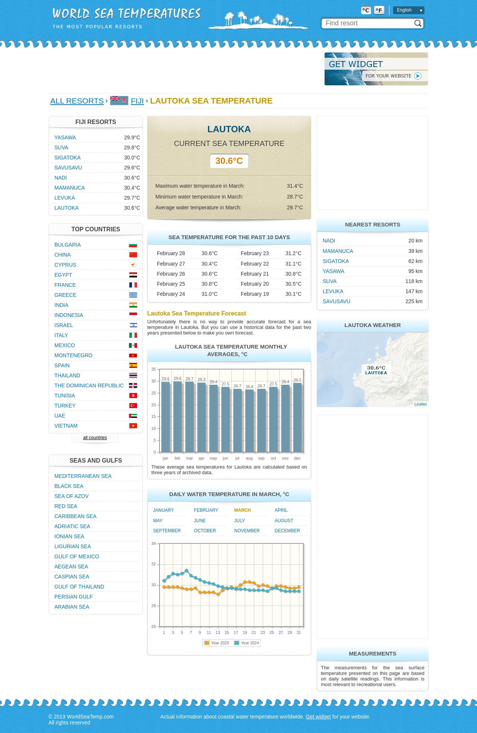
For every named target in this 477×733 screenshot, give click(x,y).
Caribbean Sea (75, 516)
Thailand (67, 375)
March (242, 510)
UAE (59, 416)
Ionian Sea (69, 536)
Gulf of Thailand (79, 587)
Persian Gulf (73, 597)
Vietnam (66, 426)
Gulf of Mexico (76, 556)
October (205, 530)
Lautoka (66, 208)
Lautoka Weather (372, 325)
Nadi (329, 241)
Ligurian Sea (72, 546)
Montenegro (73, 355)
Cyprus (65, 265)
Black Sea (68, 486)
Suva (330, 281)
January (163, 510)
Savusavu (336, 301)
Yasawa (333, 271)
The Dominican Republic (89, 385)
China (62, 255)
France (65, 285)
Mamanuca (338, 251)
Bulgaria (67, 245)
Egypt (63, 275)
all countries (95, 437)
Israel (63, 325)
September (167, 530)
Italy (61, 335)
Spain (62, 365)
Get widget (318, 717)
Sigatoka (336, 261)
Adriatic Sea (72, 526)
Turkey (65, 406)
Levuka (333, 291)
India (61, 305)
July (239, 520)
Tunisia (64, 396)
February (206, 510)
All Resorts (77, 100)
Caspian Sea (71, 577)
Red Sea (65, 506)
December (287, 530)
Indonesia (68, 315)
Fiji (137, 100)
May (157, 520)
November (247, 530)
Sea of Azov (71, 496)
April (281, 510)
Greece (65, 295)
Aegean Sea (71, 566)
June (200, 520)
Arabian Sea (71, 607)
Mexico (64, 345)
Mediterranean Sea (82, 476)
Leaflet (420, 404)
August (284, 520)
